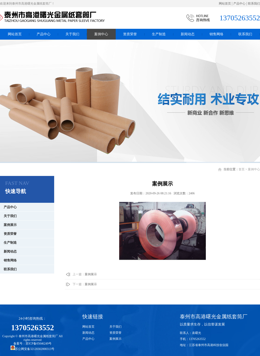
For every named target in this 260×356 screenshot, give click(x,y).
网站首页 (225, 3)
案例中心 (101, 33)
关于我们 (72, 33)
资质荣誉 (130, 33)
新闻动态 (188, 33)
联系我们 (254, 3)
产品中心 (239, 3)
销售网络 (216, 33)
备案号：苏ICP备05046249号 (32, 343)
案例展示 (10, 225)
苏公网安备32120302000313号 (32, 349)
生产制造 (159, 33)
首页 (242, 169)
